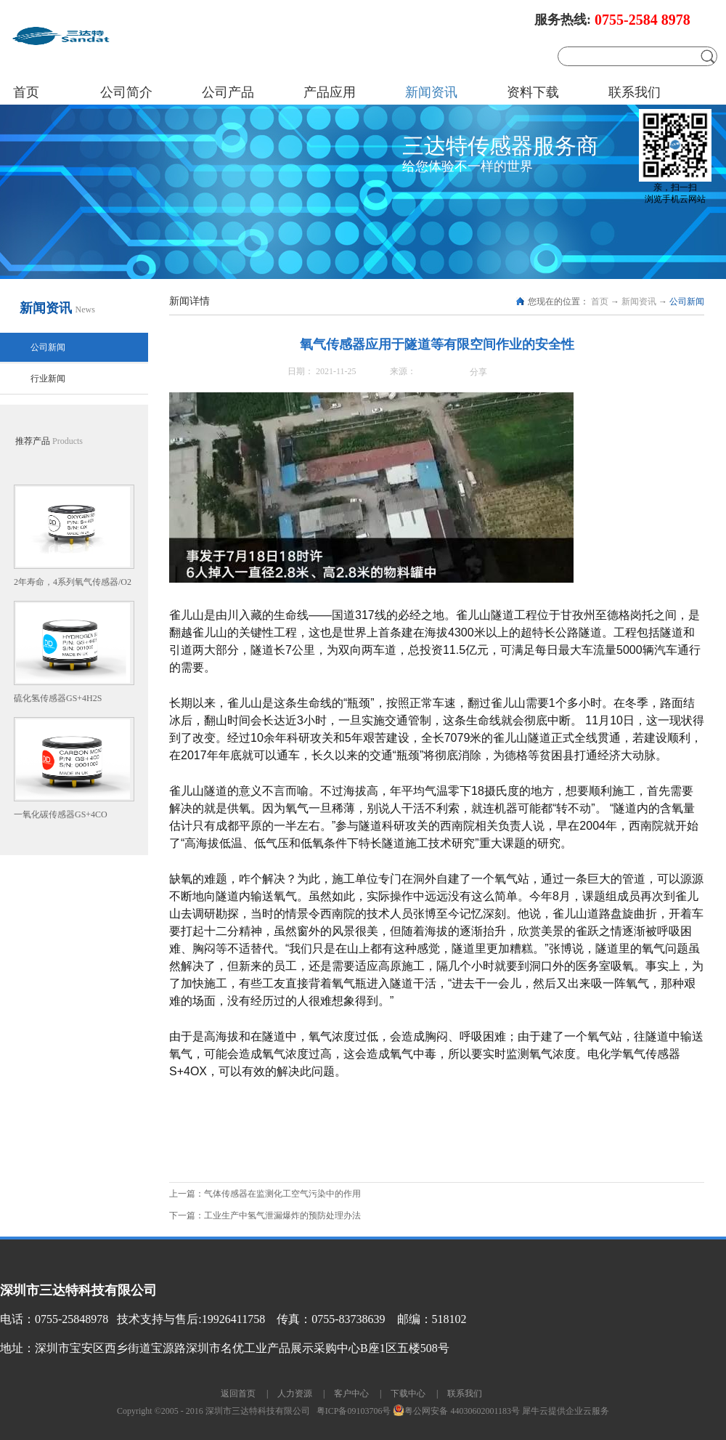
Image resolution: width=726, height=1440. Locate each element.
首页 (26, 92)
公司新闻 (686, 301)
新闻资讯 (638, 301)
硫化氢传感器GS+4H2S (58, 698)
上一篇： (265, 1194)
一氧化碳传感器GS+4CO (60, 814)
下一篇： (265, 1215)
